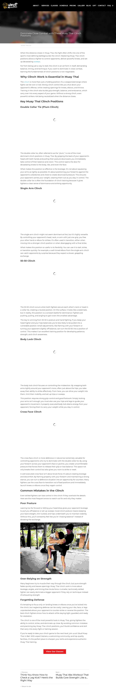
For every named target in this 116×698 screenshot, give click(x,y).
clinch (26, 79)
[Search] (112, 5)
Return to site (25, 686)
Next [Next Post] (61, 675)
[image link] (10, 5)
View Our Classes (58, 654)
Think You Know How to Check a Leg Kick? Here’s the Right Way (38, 679)
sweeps (82, 59)
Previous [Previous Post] (23, 675)
